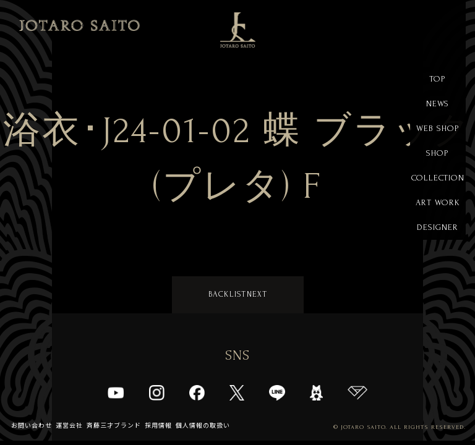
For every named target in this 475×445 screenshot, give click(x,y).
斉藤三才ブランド (114, 425)
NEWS (437, 103)
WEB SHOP (438, 128)
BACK (218, 294)
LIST (237, 294)
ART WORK (438, 202)
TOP (437, 78)
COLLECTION (437, 177)
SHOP (437, 153)
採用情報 (158, 425)
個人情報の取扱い (203, 425)
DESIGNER (437, 227)
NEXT (257, 294)
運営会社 (69, 425)
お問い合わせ (31, 425)
